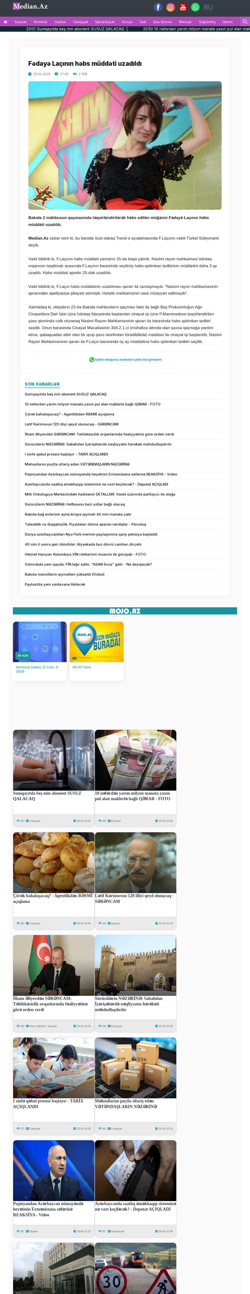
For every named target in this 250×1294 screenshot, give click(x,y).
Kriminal (40, 22)
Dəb (143, 22)
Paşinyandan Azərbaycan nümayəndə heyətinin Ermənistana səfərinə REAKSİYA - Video (101, 474)
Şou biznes (162, 22)
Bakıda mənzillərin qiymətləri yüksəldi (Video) (64, 574)
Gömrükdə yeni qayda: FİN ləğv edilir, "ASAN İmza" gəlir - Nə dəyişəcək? (88, 564)
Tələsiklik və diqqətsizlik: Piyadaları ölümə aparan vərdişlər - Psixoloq (85, 524)
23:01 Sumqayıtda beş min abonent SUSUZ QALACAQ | (95, 28)
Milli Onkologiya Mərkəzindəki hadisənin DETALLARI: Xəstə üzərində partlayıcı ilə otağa (100, 494)
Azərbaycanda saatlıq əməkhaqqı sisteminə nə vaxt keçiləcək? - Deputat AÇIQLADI (96, 484)
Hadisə (60, 22)
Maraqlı (185, 22)
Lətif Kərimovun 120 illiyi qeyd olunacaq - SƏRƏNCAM (72, 424)
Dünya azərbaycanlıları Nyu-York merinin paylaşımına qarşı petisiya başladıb (91, 534)
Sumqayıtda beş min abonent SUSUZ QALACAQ (66, 394)
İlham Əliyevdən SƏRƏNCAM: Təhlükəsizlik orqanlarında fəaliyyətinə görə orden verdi (99, 434)
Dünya (127, 22)
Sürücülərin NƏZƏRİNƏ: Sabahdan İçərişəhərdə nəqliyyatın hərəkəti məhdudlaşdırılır (98, 444)
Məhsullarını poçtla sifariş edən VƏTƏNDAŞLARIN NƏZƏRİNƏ (77, 464)
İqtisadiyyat (105, 22)
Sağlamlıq (207, 22)
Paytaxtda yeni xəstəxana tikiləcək (55, 584)
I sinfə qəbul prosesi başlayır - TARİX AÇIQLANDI (66, 454)
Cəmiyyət (80, 22)
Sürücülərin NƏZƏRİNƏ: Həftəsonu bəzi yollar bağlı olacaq (75, 504)
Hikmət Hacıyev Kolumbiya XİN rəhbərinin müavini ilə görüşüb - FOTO (85, 554)
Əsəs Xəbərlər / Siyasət (43, 1026)
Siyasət (21, 22)
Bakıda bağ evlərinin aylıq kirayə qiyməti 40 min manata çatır (78, 514)
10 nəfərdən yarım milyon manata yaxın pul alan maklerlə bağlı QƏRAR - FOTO (93, 404)
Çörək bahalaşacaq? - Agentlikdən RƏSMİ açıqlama (69, 414)
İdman (228, 22)
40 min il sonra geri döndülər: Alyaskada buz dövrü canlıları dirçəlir (83, 544)
